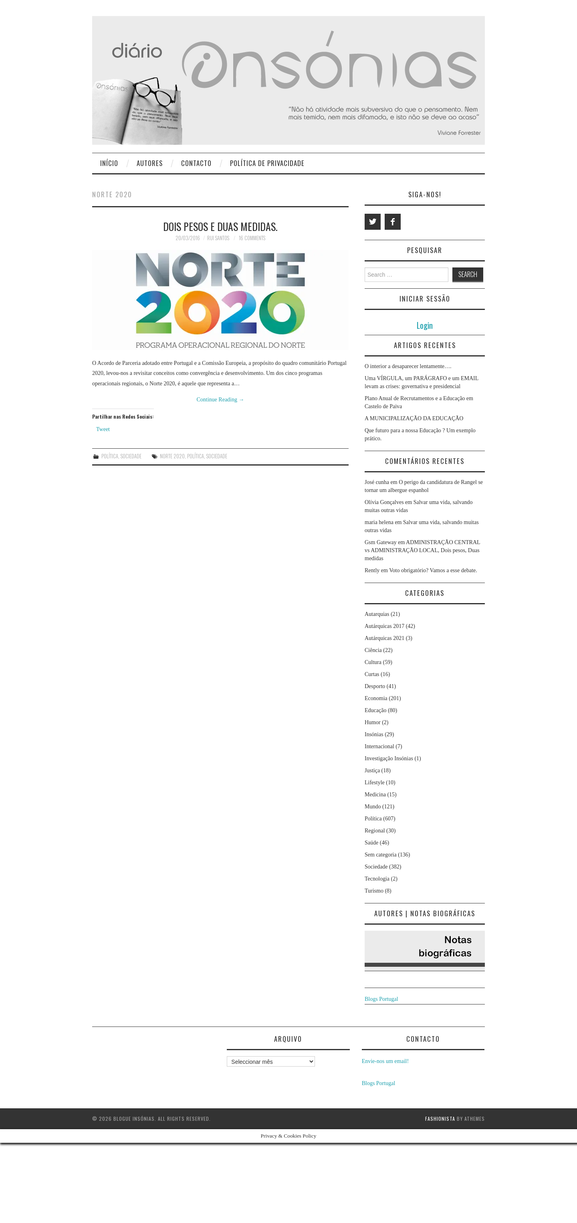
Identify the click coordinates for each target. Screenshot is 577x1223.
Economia (376, 698)
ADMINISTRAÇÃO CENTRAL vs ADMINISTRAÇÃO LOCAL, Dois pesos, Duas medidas (422, 550)
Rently (372, 570)
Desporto (375, 686)
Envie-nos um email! (385, 1061)
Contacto (196, 163)
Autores (150, 163)
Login (425, 325)
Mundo (373, 807)
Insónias (374, 734)
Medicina (375, 795)
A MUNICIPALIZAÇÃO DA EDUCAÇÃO (414, 418)
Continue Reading (220, 400)
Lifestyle (375, 783)
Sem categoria (381, 855)
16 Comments (252, 238)
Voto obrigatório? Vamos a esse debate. (433, 570)
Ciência (373, 650)
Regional (375, 831)
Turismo (374, 891)
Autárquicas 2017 (384, 626)
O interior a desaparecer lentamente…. (408, 366)
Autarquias (377, 614)
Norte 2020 (172, 456)
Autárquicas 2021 (384, 638)
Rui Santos (218, 238)
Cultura (373, 662)
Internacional (379, 746)
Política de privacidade (267, 163)
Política (109, 456)
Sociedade (131, 456)
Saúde (371, 843)
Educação (375, 710)
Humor (373, 722)
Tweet (103, 429)
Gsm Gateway (381, 542)
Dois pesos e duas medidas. (220, 226)
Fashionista (440, 1118)
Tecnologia (377, 879)
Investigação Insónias (389, 758)
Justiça (372, 770)
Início (109, 163)
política (195, 456)
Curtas (372, 674)
